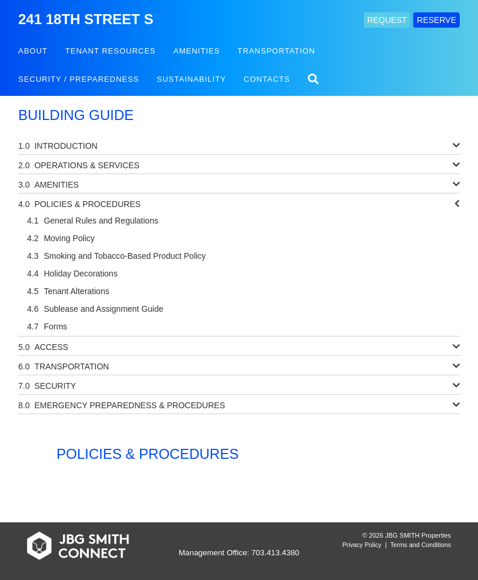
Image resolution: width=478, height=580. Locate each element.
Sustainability (191, 79)
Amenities (197, 50)
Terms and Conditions (420, 544)
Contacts (267, 79)
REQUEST (387, 20)
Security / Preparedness (78, 79)
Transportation (277, 50)
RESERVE (436, 20)
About (33, 50)
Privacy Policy (362, 544)
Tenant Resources (110, 50)
